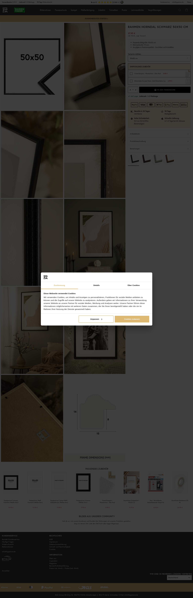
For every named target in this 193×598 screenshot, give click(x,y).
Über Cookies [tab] (134, 285)
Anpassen (96, 319)
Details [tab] (96, 285)
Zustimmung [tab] (59, 285)
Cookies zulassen (132, 319)
